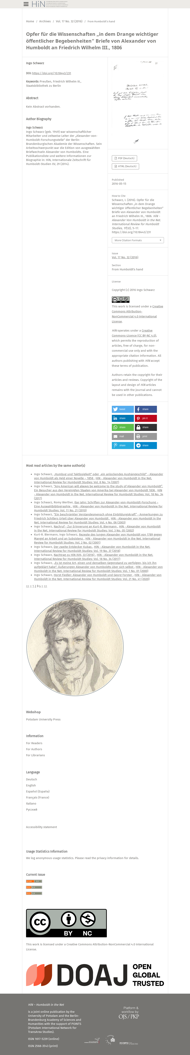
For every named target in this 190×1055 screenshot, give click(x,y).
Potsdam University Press (43, 719)
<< (27, 586)
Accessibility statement (41, 827)
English (31, 785)
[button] (123, 409)
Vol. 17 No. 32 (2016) (69, 21)
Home (30, 21)
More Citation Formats (128, 240)
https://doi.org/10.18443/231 (51, 73)
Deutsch (31, 779)
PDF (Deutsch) (125, 158)
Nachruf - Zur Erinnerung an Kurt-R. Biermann (85, 526)
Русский (31, 809)
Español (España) (38, 791)
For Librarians (35, 755)
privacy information (110, 858)
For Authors (34, 749)
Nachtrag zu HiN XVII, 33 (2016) (74, 555)
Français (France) (37, 797)
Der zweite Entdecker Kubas (73, 547)
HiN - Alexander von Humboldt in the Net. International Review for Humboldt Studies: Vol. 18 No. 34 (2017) (98, 494)
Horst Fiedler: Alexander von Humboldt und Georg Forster (93, 575)
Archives (45, 21)
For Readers (34, 743)
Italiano (31, 803)
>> (45, 586)
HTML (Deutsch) (126, 166)
